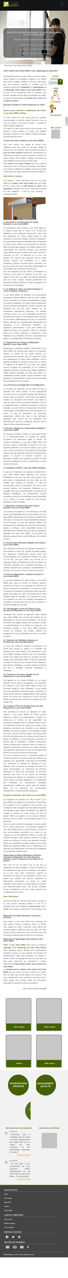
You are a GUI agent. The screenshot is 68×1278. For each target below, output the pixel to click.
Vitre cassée (8, 1198)
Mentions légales (9, 1223)
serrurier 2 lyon (18, 1254)
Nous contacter (9, 1227)
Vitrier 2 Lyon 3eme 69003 (14, 945)
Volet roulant (8, 1210)
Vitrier (6, 1194)
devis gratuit (35, 906)
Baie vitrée (7, 1202)
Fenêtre (6, 1206)
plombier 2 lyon (29, 1254)
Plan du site (8, 1219)
